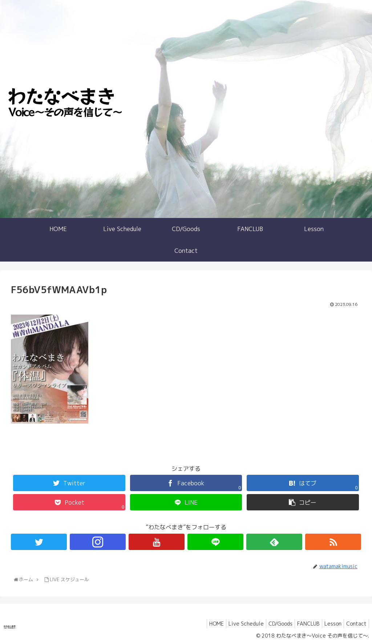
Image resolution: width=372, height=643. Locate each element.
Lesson (328, 623)
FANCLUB (301, 623)
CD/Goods (271, 623)
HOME (201, 623)
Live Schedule (233, 623)
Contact (355, 623)
